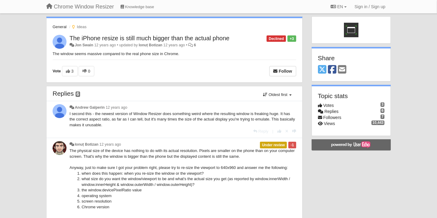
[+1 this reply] (279, 131)
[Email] (342, 69)
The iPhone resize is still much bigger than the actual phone (149, 38)
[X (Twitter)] (322, 69)
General (59, 27)
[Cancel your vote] (286, 131)
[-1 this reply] (294, 131)
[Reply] (260, 131)
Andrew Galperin (90, 107)
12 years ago (116, 107)
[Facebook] (332, 69)
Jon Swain (84, 45)
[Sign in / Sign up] (370, 7)
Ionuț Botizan (150, 45)
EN (339, 6)
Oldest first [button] (277, 94)
